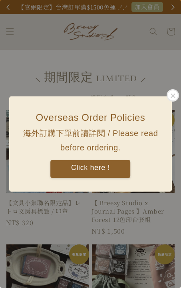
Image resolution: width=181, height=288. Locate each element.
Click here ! (90, 168)
